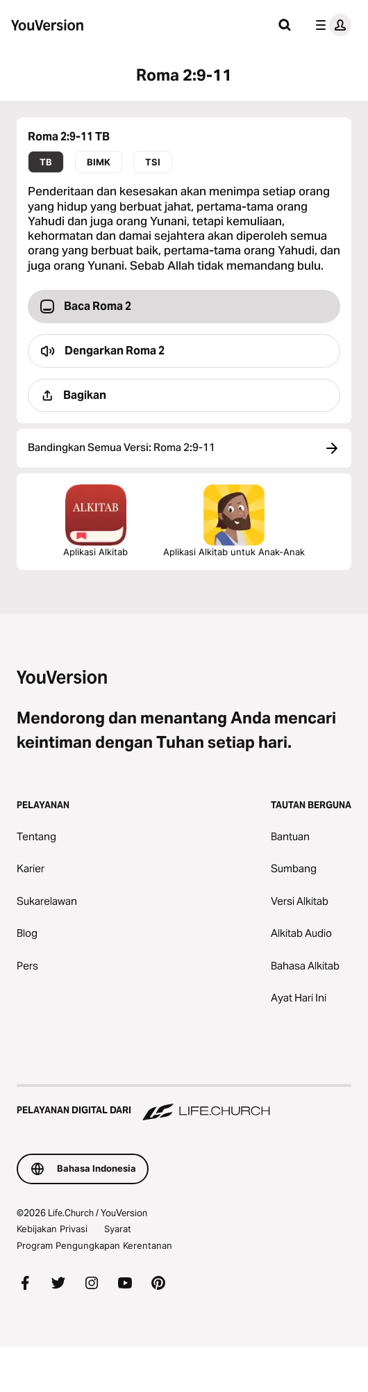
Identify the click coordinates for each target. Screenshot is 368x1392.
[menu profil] (330, 25)
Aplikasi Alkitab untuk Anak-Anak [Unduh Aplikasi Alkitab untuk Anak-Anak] (234, 520)
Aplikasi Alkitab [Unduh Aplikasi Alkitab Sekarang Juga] (95, 520)
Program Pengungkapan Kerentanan (94, 1245)
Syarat (117, 1228)
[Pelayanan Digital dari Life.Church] (184, 1103)
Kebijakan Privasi (52, 1228)
